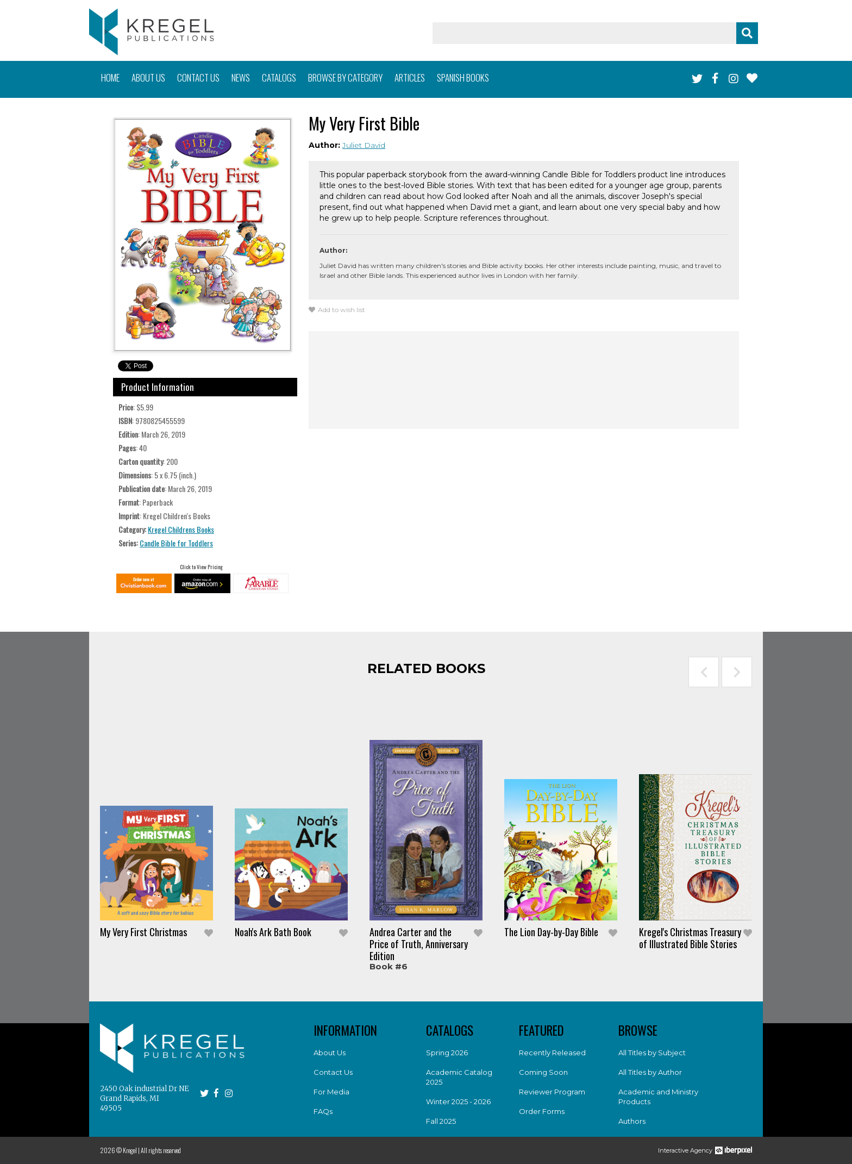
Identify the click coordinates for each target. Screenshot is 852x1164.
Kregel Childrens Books (181, 529)
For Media (331, 1091)
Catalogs (279, 77)
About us (148, 77)
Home (110, 77)
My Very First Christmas (143, 932)
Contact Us (333, 1072)
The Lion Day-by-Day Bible (551, 932)
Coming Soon (543, 1072)
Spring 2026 (447, 1052)
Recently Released (552, 1052)
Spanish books (463, 77)
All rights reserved (161, 1150)
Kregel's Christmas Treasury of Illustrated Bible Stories (690, 938)
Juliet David (363, 145)
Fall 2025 (441, 1121)
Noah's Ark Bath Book (273, 932)
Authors (632, 1121)
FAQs (323, 1111)
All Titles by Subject (652, 1052)
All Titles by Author (650, 1072)
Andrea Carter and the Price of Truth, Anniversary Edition (418, 944)
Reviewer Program (552, 1091)
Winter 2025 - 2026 (458, 1101)
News (240, 77)
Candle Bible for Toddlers (176, 543)
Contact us (198, 77)
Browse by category (345, 77)
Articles (409, 77)
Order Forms (542, 1111)
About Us (330, 1052)
